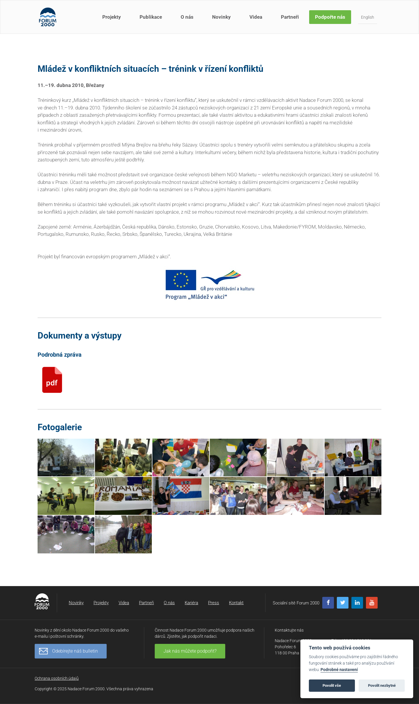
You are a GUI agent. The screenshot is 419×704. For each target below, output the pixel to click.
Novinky (221, 17)
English (367, 17)
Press (213, 602)
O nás (187, 17)
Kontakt (236, 602)
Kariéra (191, 602)
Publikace (151, 17)
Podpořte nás (330, 17)
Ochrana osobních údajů (57, 678)
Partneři (290, 17)
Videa (255, 17)
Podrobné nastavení (339, 669)
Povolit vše (332, 685)
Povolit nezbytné (382, 685)
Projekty (111, 17)
